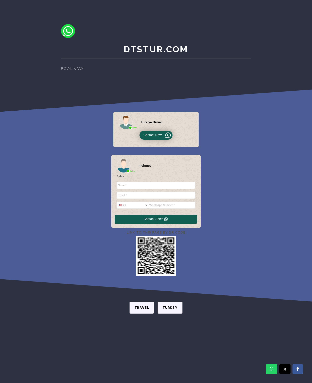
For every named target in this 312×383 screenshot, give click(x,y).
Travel (142, 308)
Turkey (170, 308)
